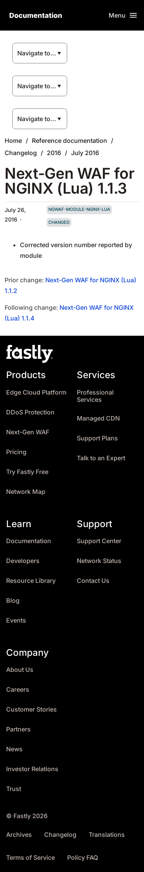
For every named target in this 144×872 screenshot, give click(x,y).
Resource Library (31, 580)
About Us (19, 669)
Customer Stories (31, 709)
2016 (54, 153)
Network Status (99, 561)
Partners (18, 729)
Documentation (28, 541)
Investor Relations (32, 769)
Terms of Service (30, 857)
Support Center (99, 541)
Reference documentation (69, 140)
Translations (107, 834)
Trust (13, 789)
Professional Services (95, 396)
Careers (17, 689)
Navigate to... (36, 53)
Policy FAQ (82, 857)
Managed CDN (98, 418)
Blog (13, 600)
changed (59, 222)
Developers (23, 561)
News (14, 749)
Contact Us (93, 580)
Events (16, 620)
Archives (19, 834)
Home (13, 140)
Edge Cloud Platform (36, 392)
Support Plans (97, 438)
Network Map (25, 491)
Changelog (21, 153)
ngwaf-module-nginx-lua (79, 209)
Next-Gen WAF (27, 432)
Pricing (16, 452)
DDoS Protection (30, 412)
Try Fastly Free (27, 472)
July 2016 (85, 153)
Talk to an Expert (101, 458)
